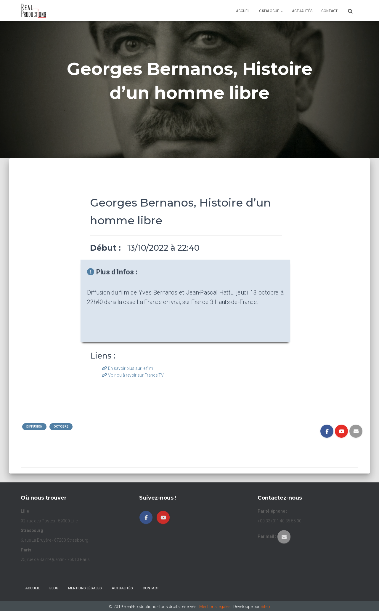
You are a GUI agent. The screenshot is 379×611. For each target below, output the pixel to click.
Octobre (61, 426)
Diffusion (34, 426)
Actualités (302, 11)
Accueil (243, 11)
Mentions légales (85, 588)
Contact (329, 11)
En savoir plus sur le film (127, 368)
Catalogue (271, 11)
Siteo (265, 606)
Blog (53, 588)
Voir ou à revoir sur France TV (133, 375)
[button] (281, 11)
